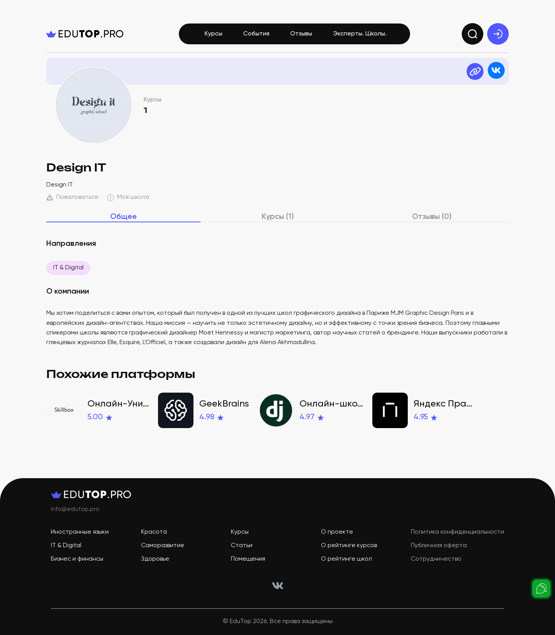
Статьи (241, 546)
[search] (472, 34)
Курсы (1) (278, 217)
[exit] (498, 34)
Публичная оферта (439, 546)
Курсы (213, 34)
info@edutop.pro (75, 509)
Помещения (248, 559)
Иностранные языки (80, 532)
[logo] (84, 34)
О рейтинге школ (346, 559)
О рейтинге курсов (349, 546)
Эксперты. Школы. (360, 34)
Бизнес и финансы (77, 559)
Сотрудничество (436, 559)
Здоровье (155, 559)
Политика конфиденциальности (457, 532)
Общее (123, 217)
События (256, 34)
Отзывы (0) (431, 217)
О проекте (337, 532)
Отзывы (301, 34)
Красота (154, 532)
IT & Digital (68, 268)
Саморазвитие (162, 546)
